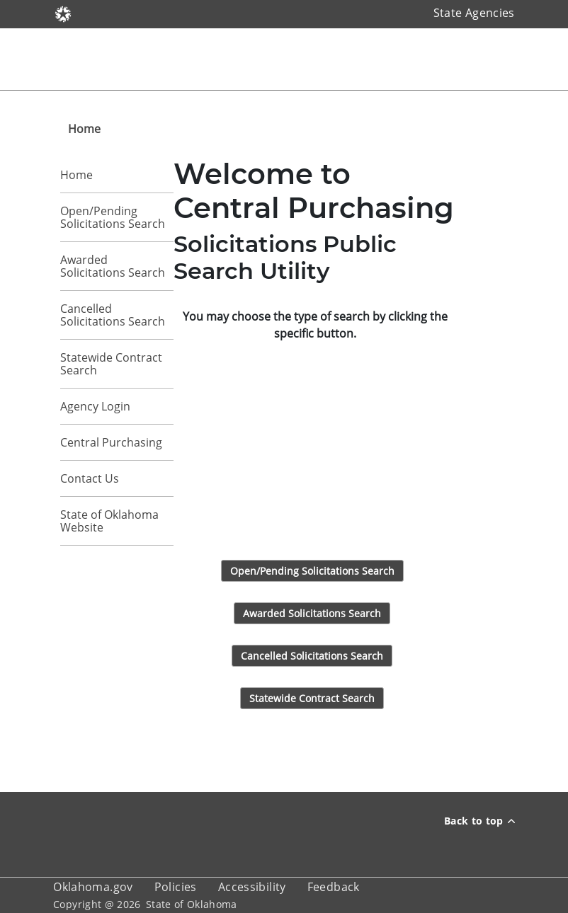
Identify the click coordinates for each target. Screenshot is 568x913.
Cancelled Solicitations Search (112, 315)
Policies (175, 887)
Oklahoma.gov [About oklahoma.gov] (93, 887)
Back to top (479, 820)
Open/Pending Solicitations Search (112, 217)
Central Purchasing (111, 442)
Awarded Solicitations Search (112, 266)
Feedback (333, 887)
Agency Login (95, 406)
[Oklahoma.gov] (63, 13)
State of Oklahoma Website (109, 521)
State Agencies (474, 12)
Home (76, 175)
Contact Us (89, 478)
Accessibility (252, 887)
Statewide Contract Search (111, 364)
